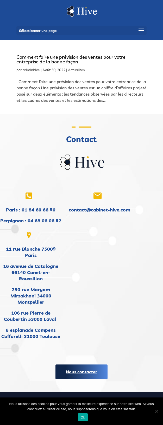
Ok (82, 417)
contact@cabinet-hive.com (99, 210)
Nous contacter (81, 371)
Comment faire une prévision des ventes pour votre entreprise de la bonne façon (71, 59)
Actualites (76, 70)
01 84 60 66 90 (38, 210)
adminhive (31, 70)
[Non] (156, 411)
